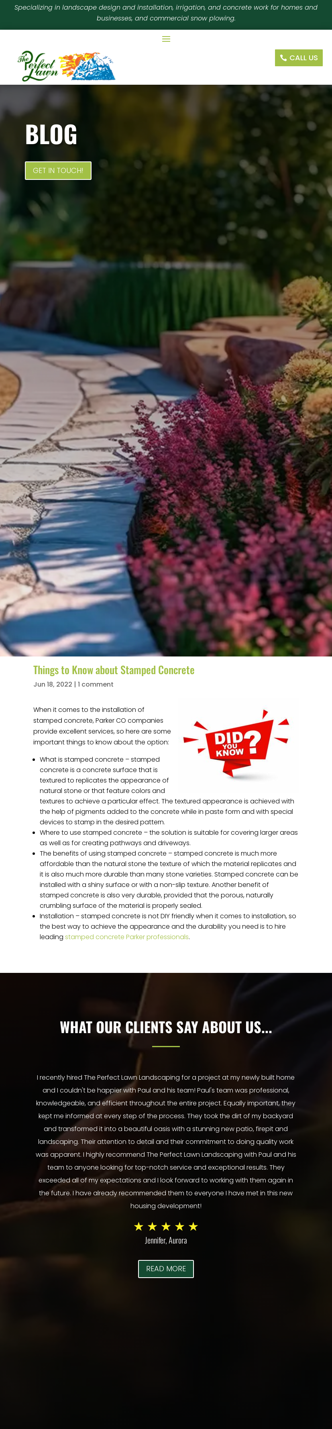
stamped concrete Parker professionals (127, 937)
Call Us (303, 58)
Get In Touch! (58, 170)
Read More (166, 1269)
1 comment (96, 684)
